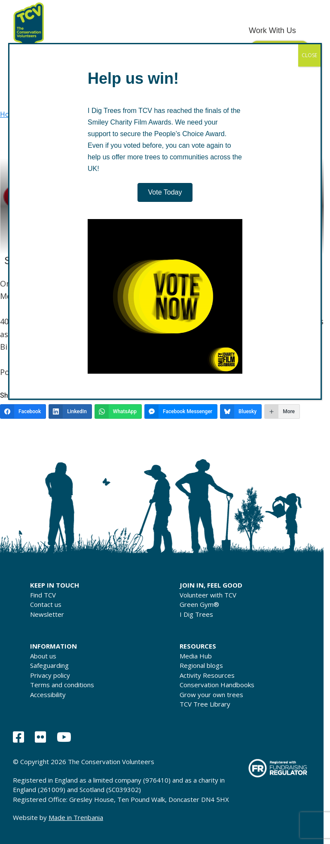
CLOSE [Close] (309, 55)
